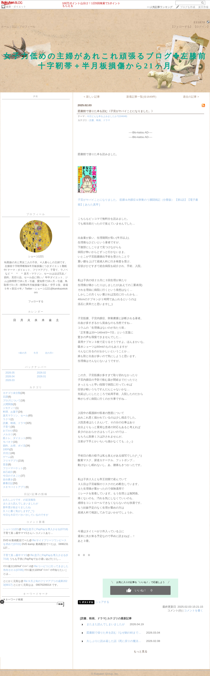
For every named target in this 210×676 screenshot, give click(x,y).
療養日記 (8, 483)
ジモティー (9, 408)
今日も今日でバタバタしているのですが (25, 514)
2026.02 (41, 372)
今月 (36, 353)
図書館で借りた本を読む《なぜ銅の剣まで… (114, 632)
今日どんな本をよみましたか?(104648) (107, 116)
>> (159, 7)
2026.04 (9, 376)
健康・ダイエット (16, 6)
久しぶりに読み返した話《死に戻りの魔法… (114, 641)
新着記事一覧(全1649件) (141, 96)
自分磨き (8, 479)
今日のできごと (12, 475)
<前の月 (22, 353)
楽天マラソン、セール (15, 415)
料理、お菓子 (10, 411)
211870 (199, 22)
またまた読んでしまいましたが (20, 503)
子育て (6, 426)
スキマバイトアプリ (14, 487)
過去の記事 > (191, 96)
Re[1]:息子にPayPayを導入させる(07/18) (45, 529)
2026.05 (9, 372)
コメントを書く (193, 610)
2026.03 (9, 380)
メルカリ (8, 434)
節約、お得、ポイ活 (14, 445)
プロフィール (27, 26)
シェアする (102, 601)
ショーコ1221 (11, 529)
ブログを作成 (187, 7)
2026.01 (41, 376)
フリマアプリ (10, 460)
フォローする (35, 301)
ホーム (5, 26)
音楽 (5, 464)
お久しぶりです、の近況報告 (19, 499)
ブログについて (12, 400)
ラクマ (6, 419)
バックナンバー (36, 367)
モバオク (8, 441)
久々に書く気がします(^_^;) (18, 511)
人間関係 (8, 404)
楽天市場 (203, 7)
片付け (6, 453)
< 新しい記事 (92, 96)
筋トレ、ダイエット (14, 438)
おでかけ (8, 430)
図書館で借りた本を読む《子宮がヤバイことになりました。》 (116, 111)
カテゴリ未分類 (12, 393)
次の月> (49, 353)
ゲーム (6, 456)
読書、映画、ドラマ (14, 423)
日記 (14, 26)
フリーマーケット (13, 468)
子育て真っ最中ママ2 (15, 555)
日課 (5, 396)
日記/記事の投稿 (35, 494)
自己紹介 (8, 472)
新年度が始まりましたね (17, 507)
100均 (6, 449)
